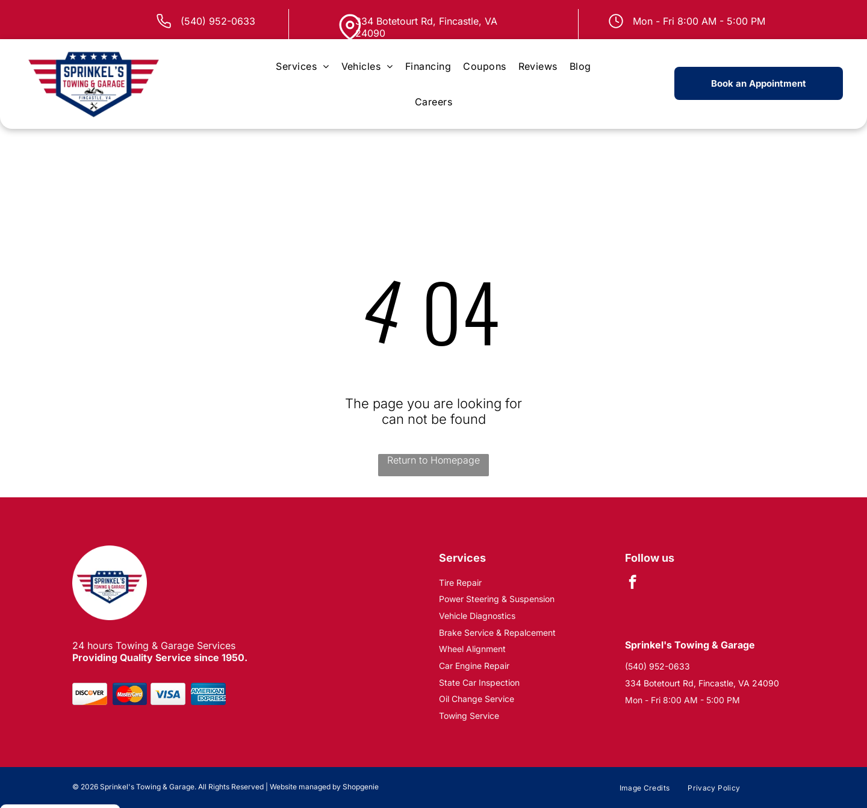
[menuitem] (302, 66)
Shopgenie (361, 786)
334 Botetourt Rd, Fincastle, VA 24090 (702, 683)
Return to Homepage (433, 460)
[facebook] (632, 583)
